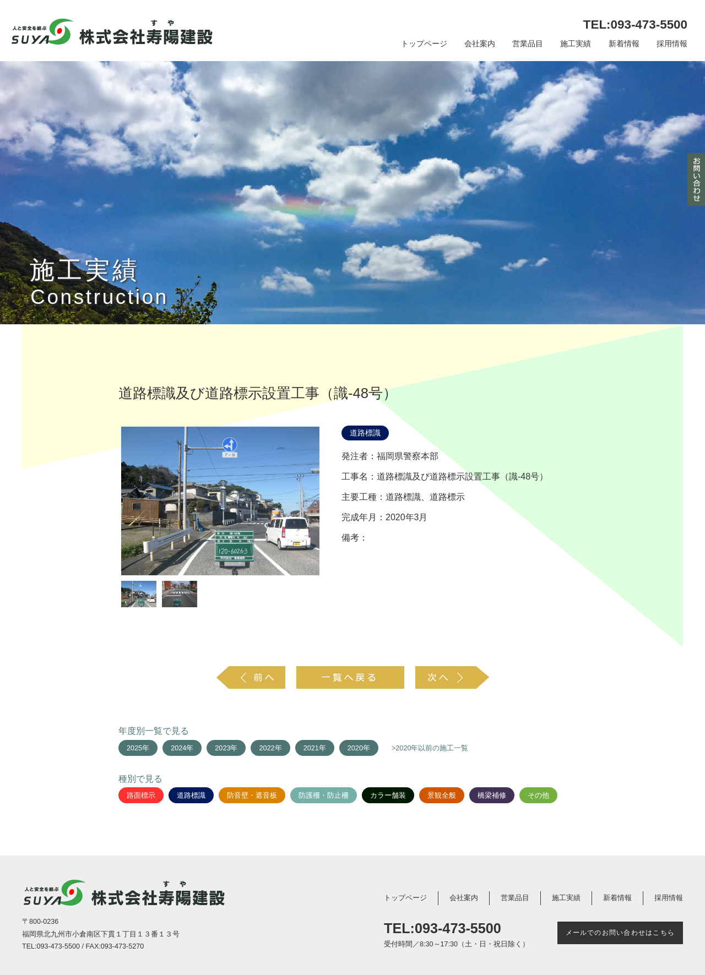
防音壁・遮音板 (252, 795)
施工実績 (575, 44)
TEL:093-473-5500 (635, 24)
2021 (311, 748)
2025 (134, 748)
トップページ (424, 44)
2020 (355, 748)
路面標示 (141, 795)
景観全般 (441, 795)
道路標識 (365, 433)
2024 (178, 748)
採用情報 (672, 44)
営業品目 (527, 44)
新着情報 (624, 44)
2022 (266, 748)
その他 (538, 795)
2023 (222, 748)
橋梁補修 (492, 795)
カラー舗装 (388, 795)
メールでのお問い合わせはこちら (620, 932)
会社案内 (479, 44)
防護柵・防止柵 (324, 795)
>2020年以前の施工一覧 (430, 748)
